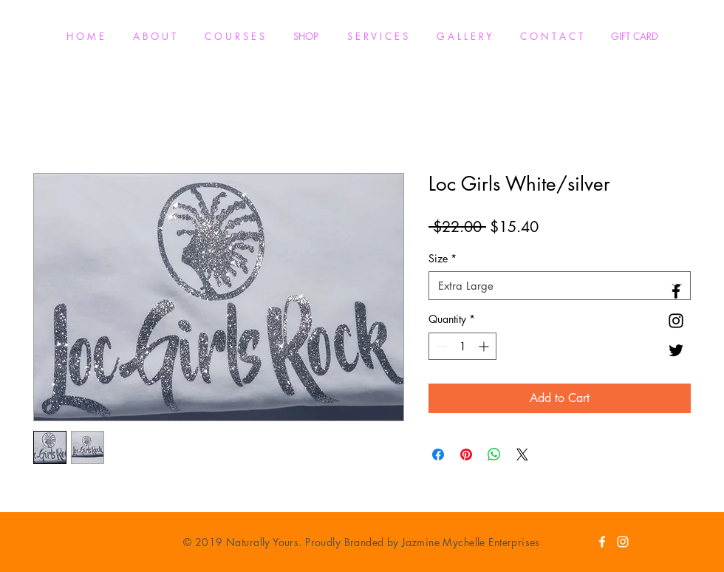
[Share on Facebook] (438, 454)
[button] (234, 37)
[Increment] (485, 346)
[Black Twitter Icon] (676, 350)
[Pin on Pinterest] (466, 454)
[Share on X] (522, 454)
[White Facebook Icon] (602, 541)
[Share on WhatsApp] (494, 454)
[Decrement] (440, 346)
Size (442, 258)
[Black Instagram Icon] (676, 320)
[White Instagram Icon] (622, 541)
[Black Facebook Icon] (676, 291)
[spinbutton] (462, 346)
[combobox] (559, 285)
